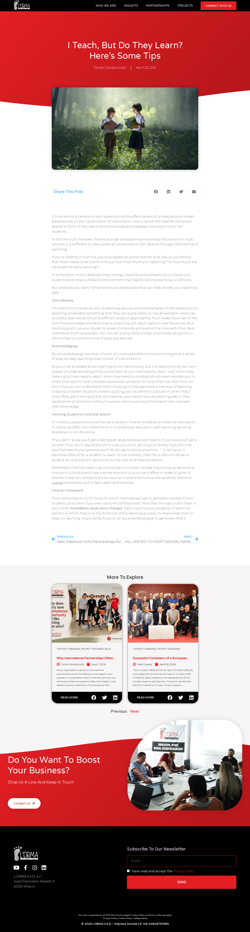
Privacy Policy (184, 871)
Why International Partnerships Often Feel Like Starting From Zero (85, 660)
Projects (185, 5)
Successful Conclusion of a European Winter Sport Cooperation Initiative (160, 660)
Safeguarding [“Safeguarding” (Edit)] (140, 918)
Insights (131, 5)
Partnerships (158, 5)
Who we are (106, 5)
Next (134, 711)
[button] (155, 192)
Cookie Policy (125, 918)
